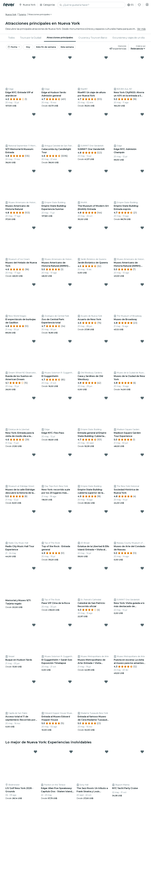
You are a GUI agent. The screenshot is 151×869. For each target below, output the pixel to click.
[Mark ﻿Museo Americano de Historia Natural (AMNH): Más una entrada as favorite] (142, 229)
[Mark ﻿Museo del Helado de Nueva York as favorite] (34, 229)
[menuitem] (11, 38)
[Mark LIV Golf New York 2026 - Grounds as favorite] (35, 753)
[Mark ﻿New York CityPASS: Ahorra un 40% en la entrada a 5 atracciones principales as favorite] (142, 59)
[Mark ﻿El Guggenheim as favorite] (70, 342)
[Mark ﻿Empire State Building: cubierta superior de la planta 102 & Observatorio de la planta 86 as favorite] (106, 456)
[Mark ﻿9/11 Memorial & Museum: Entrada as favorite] (34, 115)
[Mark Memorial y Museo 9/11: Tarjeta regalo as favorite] (34, 569)
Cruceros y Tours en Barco (92, 37)
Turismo (22, 14)
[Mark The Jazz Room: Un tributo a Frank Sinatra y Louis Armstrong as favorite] (106, 753)
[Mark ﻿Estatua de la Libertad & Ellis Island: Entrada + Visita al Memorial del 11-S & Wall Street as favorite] (106, 513)
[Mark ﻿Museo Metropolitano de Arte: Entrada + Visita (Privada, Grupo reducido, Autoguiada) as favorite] (106, 626)
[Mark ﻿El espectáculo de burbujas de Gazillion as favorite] (34, 286)
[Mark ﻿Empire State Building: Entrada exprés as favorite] (142, 172)
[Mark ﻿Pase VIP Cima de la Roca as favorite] (70, 569)
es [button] (129, 5)
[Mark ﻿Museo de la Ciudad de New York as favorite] (142, 342)
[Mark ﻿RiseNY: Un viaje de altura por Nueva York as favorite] (106, 59)
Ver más (141, 29)
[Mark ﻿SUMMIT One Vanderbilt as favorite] (106, 115)
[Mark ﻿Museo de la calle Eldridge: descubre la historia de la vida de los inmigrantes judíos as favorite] (34, 456)
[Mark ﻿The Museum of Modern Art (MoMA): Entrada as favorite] (106, 172)
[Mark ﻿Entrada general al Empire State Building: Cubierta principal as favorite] (106, 399)
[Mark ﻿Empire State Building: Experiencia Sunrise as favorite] (70, 172)
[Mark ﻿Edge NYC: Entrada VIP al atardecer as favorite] (34, 59)
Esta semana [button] (77, 47)
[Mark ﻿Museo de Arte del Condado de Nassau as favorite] (142, 513)
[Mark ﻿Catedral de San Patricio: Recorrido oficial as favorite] (106, 569)
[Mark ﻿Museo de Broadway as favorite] (142, 286)
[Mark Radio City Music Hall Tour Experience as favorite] (34, 513)
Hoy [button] (32, 47)
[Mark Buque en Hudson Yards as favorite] (34, 626)
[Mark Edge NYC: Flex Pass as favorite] (70, 399)
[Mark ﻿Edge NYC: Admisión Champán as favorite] (142, 115)
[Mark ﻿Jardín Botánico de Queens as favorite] (106, 229)
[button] (40, 14)
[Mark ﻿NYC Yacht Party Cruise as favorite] (142, 753)
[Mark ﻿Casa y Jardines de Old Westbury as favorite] (106, 342)
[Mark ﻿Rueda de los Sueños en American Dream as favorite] (34, 342)
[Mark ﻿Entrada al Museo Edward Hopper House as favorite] (70, 683)
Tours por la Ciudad (30, 37)
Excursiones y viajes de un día (129, 37)
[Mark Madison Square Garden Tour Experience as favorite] (142, 399)
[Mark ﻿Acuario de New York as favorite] (106, 286)
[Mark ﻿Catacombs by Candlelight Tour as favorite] (70, 115)
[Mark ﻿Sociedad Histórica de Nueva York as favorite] (142, 456)
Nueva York (10, 14)
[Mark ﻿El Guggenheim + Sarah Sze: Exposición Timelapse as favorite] (70, 626)
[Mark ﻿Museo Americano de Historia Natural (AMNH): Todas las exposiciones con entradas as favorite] (70, 229)
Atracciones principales (60, 37)
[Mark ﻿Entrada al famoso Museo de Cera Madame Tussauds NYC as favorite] (106, 683)
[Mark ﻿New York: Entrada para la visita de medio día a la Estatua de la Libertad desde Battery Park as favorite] (34, 399)
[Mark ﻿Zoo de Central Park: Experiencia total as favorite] (70, 286)
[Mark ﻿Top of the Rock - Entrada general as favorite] (70, 513)
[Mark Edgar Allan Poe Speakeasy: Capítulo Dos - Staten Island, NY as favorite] (71, 753)
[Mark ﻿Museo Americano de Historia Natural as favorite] (34, 172)
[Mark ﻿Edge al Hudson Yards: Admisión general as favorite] (70, 59)
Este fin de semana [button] (54, 47)
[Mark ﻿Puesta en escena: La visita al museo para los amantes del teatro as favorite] (142, 626)
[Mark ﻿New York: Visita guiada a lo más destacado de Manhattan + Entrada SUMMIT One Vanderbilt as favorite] (142, 569)
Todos (11, 37)
